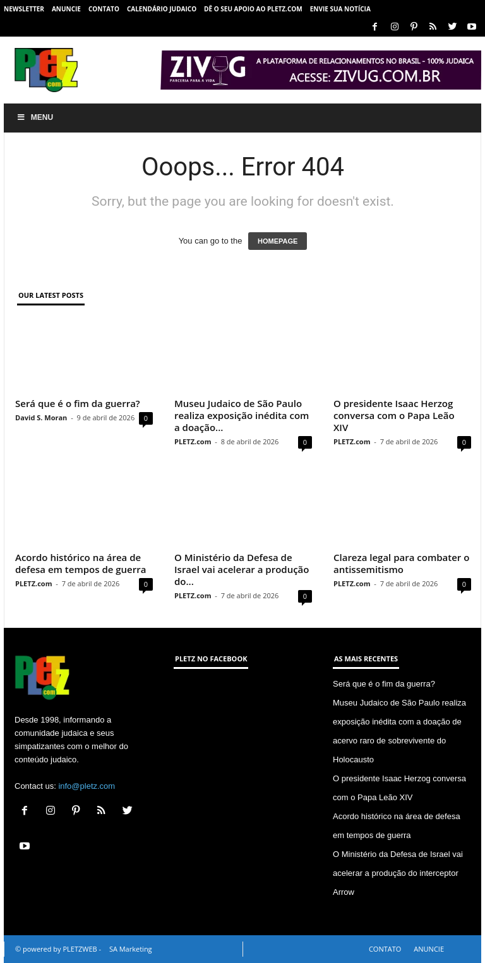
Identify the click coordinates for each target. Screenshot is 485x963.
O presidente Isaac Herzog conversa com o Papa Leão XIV (394, 415)
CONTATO (103, 8)
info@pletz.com (86, 786)
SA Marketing (130, 949)
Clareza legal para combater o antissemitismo (401, 563)
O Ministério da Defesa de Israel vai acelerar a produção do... (241, 569)
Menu (34, 117)
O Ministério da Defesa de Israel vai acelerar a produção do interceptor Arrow (398, 873)
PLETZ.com (192, 441)
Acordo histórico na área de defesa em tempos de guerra (80, 563)
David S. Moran (41, 417)
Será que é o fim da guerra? (77, 403)
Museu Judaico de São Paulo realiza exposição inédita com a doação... (241, 415)
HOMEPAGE (277, 241)
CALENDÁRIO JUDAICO (161, 8)
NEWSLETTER (24, 8)
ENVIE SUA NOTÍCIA (340, 8)
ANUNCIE (66, 8)
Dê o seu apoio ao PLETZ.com (253, 8)
